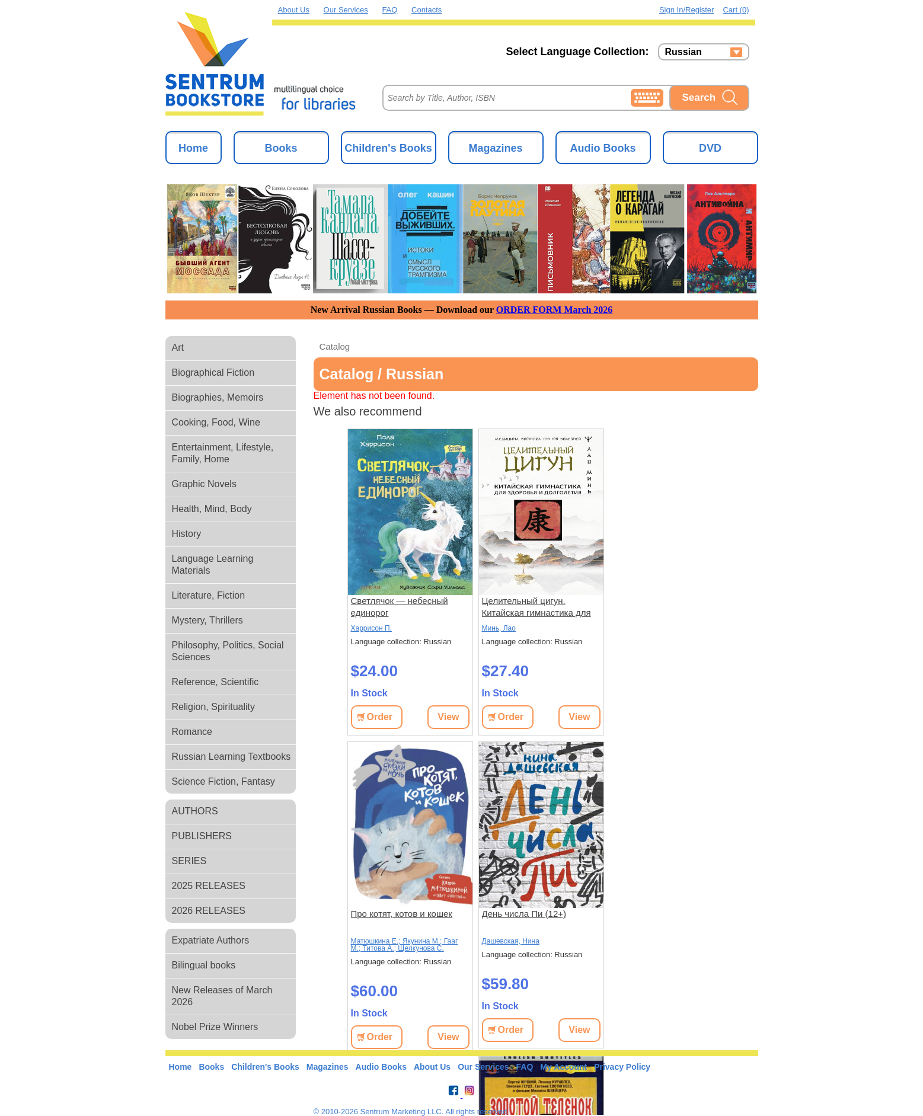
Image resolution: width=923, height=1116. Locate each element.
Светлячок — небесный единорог (399, 607)
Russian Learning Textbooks (231, 757)
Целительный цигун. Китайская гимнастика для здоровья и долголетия (536, 607)
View (448, 717)
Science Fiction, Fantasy (223, 781)
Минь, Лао (499, 628)
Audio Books (603, 148)
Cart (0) (736, 9)
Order (380, 717)
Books (280, 148)
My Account (563, 1067)
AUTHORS (195, 811)
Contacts (426, 9)
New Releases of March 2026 (222, 996)
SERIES (189, 861)
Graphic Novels (204, 484)
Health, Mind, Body (212, 509)
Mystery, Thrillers (207, 620)
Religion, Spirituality (213, 707)
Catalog (335, 346)
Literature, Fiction (208, 595)
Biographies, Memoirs (218, 397)
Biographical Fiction (213, 372)
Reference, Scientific (215, 682)
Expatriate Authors (211, 940)
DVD (710, 148)
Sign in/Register (686, 9)
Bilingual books (204, 965)
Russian (683, 52)
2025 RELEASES (209, 886)
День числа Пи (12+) (524, 914)
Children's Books (388, 148)
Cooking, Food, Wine (216, 422)
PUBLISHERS (202, 836)
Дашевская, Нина (510, 941)
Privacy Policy (622, 1067)
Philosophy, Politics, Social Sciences (228, 651)
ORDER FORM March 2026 (554, 310)
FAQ (389, 9)
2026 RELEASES (209, 911)
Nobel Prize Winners (215, 1027)
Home (193, 148)
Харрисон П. (371, 628)
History (187, 534)
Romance (192, 732)
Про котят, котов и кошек (401, 914)
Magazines (495, 148)
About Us (293, 9)
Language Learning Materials (213, 564)
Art (178, 348)
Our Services (346, 9)
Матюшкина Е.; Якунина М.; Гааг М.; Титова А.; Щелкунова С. (404, 944)
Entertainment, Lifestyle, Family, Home (223, 453)
